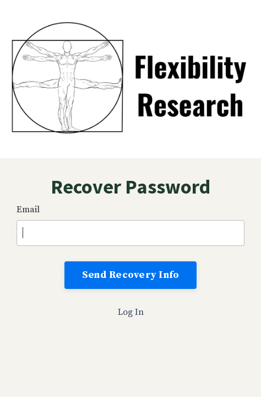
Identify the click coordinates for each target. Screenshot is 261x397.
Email (28, 209)
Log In (131, 312)
